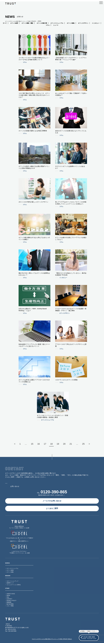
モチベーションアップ (12, 581)
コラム (48, 25)
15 (32, 444)
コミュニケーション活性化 (14, 584)
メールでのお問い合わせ (52, 501)
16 (38, 444)
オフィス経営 (14, 23)
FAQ (8, 597)
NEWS (8, 595)
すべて (5, 23)
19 (58, 444)
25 (83, 444)
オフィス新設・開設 (27, 23)
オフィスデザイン (83, 23)
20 (64, 444)
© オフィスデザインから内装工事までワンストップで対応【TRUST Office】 (52, 639)
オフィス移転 (70, 23)
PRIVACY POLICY (11, 600)
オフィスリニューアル (57, 23)
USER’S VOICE (11, 593)
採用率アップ (10, 583)
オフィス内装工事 (42, 23)
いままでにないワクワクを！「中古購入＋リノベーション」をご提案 (19, 549)
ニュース (55, 25)
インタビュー (96, 23)
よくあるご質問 (52, 508)
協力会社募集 (10, 604)
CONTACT (9, 598)
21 (71, 444)
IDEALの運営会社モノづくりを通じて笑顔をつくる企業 (19, 524)
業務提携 (9, 602)
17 (45, 444)
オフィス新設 (10, 570)
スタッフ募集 (10, 605)
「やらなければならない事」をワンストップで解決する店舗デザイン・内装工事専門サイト (19, 536)
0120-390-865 (54, 492)
